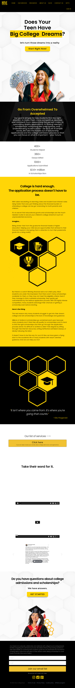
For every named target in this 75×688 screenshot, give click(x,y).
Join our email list (37, 668)
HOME (13, 3)
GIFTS (67, 3)
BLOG (50, 3)
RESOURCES (33, 3)
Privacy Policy (41, 683)
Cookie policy (50, 683)
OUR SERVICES (22, 3)
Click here (37, 443)
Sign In (68, 9)
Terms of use (31, 683)
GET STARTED (37, 594)
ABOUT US (43, 3)
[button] (13, 553)
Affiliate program (60, 683)
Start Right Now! (37, 48)
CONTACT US (59, 3)
